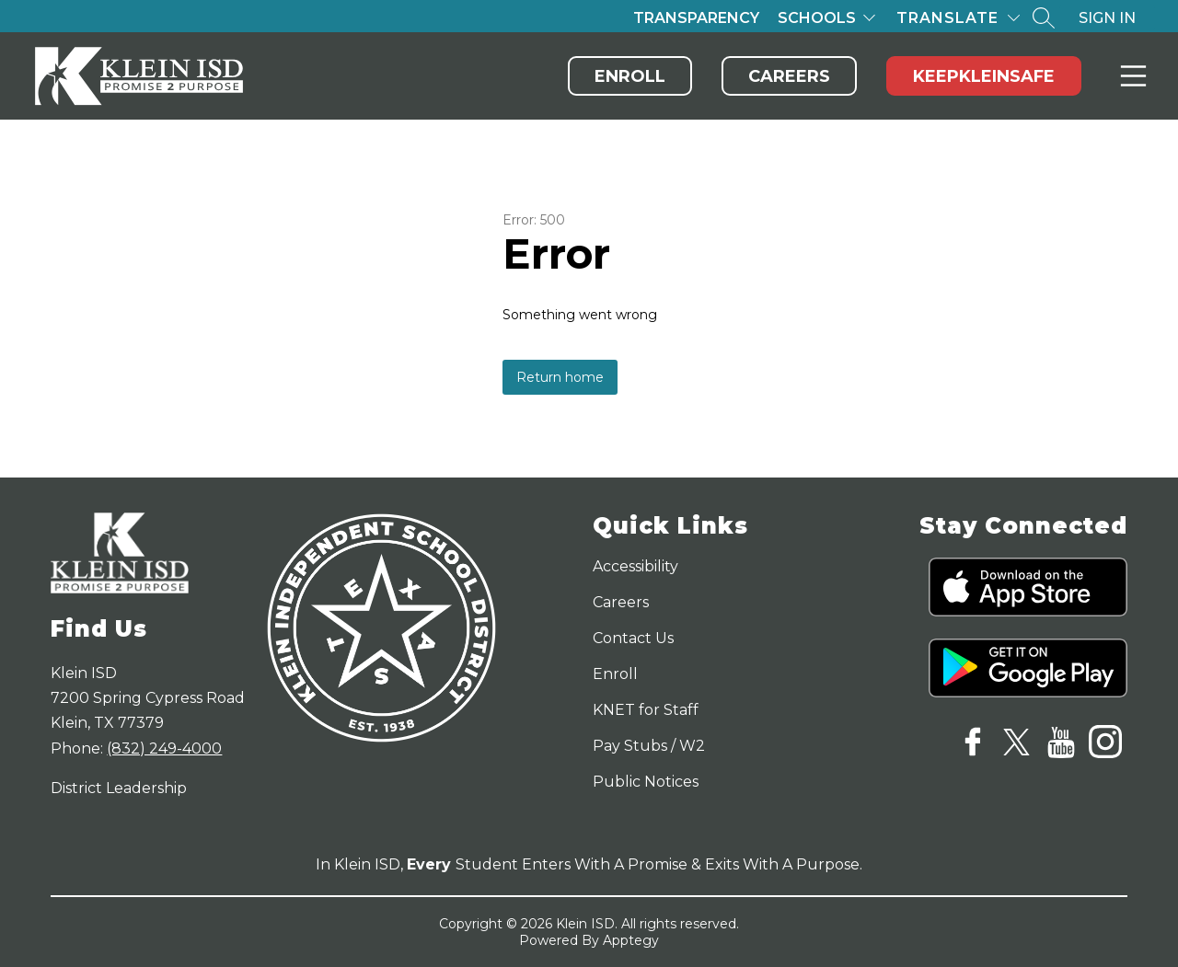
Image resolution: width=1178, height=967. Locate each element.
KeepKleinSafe (984, 76)
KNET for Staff (646, 710)
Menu (1130, 76)
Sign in (1107, 18)
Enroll (630, 76)
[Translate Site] (958, 17)
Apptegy (631, 940)
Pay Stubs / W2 (649, 745)
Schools (817, 18)
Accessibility (635, 566)
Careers (789, 76)
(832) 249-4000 (164, 748)
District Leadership (119, 788)
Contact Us (633, 638)
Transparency (696, 18)
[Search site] (1044, 17)
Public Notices (646, 781)
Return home (560, 377)
